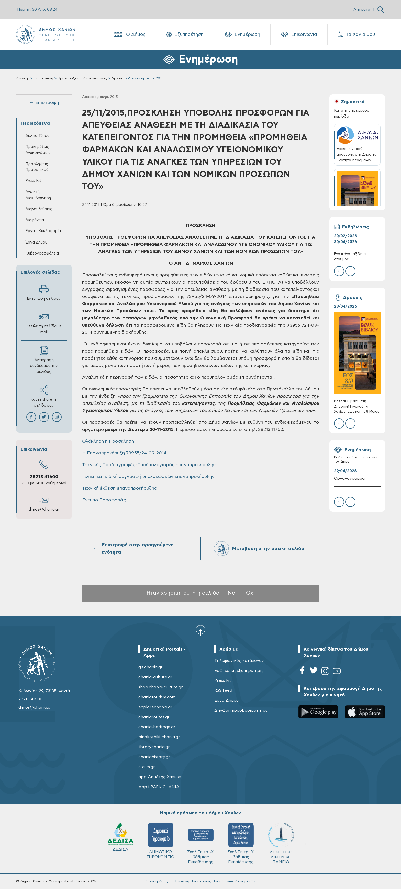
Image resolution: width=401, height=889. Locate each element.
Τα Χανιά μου (356, 34)
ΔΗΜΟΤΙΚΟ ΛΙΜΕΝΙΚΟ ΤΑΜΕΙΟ (281, 843)
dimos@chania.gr (44, 509)
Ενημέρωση (242, 34)
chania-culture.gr (155, 677)
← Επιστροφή (44, 102)
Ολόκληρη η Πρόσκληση (108, 441)
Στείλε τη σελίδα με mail (44, 323)
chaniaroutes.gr (154, 717)
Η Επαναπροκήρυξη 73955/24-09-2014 (124, 453)
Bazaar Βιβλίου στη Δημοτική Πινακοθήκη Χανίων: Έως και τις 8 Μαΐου (357, 406)
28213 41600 (44, 477)
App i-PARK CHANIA (158, 787)
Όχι (250, 593)
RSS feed (223, 690)
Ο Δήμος (129, 34)
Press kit (222, 680)
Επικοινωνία (299, 34)
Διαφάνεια (34, 220)
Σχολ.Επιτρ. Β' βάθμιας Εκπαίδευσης (240, 843)
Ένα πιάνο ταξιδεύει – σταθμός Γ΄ (351, 256)
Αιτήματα (361, 9)
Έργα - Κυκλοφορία (43, 231)
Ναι (232, 593)
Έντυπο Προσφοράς (104, 500)
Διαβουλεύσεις (38, 209)
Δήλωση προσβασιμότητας (241, 710)
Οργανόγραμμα (349, 478)
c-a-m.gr (146, 767)
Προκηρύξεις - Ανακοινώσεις (82, 78)
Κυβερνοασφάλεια (42, 253)
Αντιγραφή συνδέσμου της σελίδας (44, 360)
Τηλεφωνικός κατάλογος (239, 661)
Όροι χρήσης (157, 881)
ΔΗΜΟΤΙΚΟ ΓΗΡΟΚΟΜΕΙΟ (160, 841)
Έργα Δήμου (36, 242)
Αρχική (22, 78)
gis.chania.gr (150, 667)
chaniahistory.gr (154, 757)
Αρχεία (117, 78)
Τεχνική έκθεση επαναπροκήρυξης (119, 488)
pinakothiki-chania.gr (159, 737)
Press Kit (33, 181)
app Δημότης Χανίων (159, 777)
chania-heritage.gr (156, 727)
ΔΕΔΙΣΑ (120, 837)
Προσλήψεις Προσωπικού (36, 167)
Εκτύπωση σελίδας (44, 292)
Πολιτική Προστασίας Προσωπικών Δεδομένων (215, 881)
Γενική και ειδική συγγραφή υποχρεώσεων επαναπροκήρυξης (148, 476)
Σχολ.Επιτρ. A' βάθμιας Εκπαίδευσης (200, 843)
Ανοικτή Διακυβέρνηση (38, 195)
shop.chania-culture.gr (160, 687)
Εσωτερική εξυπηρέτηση (238, 670)
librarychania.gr (154, 747)
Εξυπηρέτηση (185, 34)
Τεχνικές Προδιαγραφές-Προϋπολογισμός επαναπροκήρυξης (149, 465)
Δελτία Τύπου (37, 136)
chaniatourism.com (156, 697)
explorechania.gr (155, 707)
